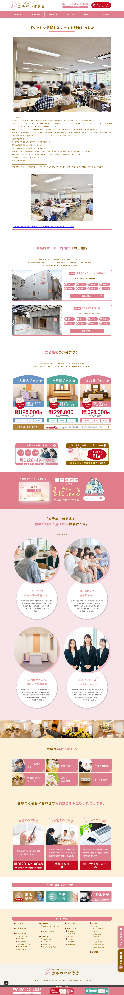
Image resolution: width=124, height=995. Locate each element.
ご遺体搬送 (71, 931)
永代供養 (71, 936)
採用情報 (96, 931)
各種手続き (71, 944)
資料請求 (95, 952)
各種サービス (88, 14)
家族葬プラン (47, 944)
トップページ (21, 923)
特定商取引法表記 (98, 947)
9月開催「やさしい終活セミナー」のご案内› (58, 227)
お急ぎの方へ (21, 928)
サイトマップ (97, 942)
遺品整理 (71, 942)
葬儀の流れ (21, 939)
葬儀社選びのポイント (24, 944)
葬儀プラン (53, 14)
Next (114, 897)
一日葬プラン (47, 942)
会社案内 (105, 14)
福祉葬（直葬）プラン (50, 947)
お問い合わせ (97, 934)
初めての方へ (18, 14)
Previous (10, 897)
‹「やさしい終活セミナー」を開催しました (28, 227)
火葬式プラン (47, 939)
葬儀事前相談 (22, 941)
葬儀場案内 (36, 14)
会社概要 (96, 926)
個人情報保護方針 (98, 944)
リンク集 (96, 939)
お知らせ (96, 937)
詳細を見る (93, 296)
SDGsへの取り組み (99, 929)
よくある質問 (22, 949)
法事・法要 (71, 934)
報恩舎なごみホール (49, 931)
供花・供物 (70, 14)
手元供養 (71, 939)
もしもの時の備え (23, 936)
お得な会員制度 (22, 947)
